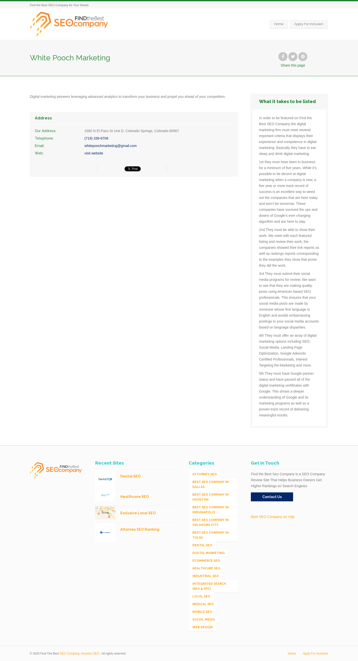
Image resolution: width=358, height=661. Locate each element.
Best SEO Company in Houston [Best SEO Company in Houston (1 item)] (210, 497)
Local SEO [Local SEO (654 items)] (201, 596)
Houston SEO (90, 653)
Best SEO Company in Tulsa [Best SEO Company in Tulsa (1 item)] (210, 535)
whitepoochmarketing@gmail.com (111, 146)
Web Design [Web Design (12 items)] (202, 627)
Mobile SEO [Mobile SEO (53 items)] (202, 612)
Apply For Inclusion (308, 24)
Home (278, 24)
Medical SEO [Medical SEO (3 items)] (203, 604)
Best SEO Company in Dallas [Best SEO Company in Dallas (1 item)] (210, 484)
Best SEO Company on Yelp (272, 517)
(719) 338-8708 (96, 138)
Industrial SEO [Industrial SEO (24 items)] (205, 576)
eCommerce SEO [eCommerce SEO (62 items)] (206, 560)
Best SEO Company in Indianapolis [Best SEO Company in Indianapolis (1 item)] (210, 510)
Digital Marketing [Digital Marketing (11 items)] (208, 553)
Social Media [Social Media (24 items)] (203, 619)
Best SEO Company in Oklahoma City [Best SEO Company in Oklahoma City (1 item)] (210, 522)
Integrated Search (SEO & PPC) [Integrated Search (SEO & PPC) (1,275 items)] (209, 586)
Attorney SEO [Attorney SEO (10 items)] (204, 474)
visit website (94, 153)
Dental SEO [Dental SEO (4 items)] (202, 545)
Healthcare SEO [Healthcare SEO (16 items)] (206, 568)
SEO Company (69, 653)
